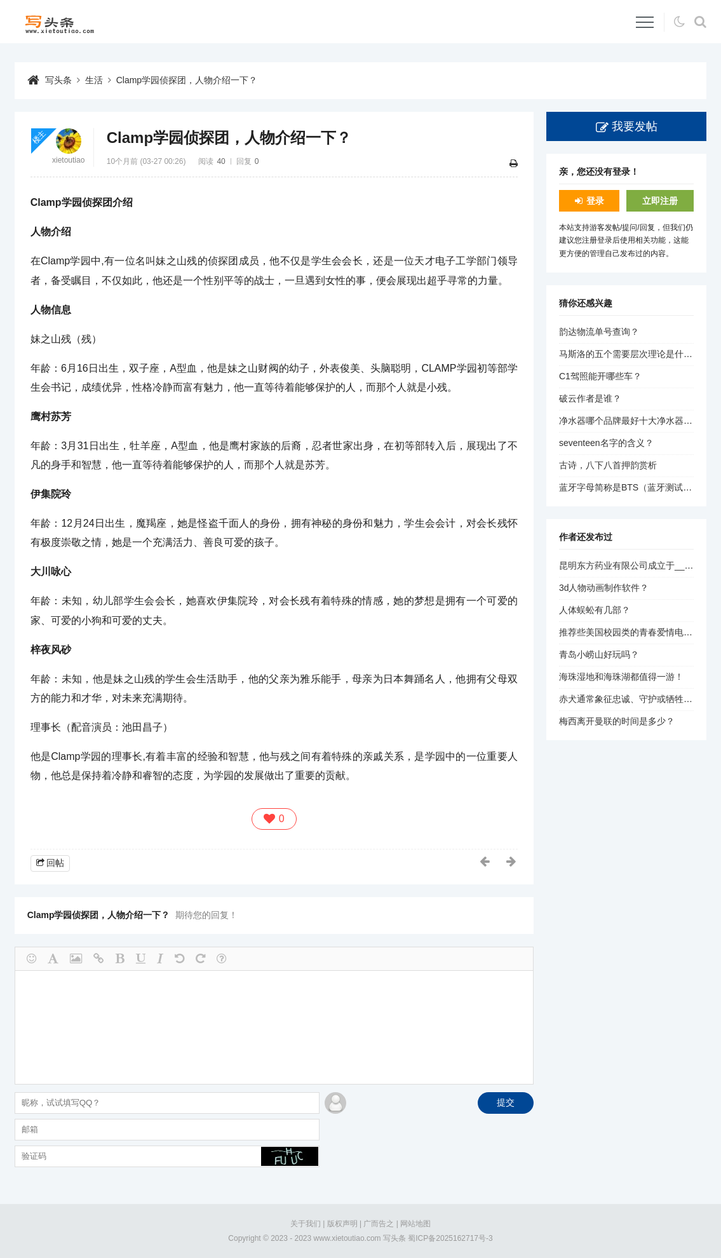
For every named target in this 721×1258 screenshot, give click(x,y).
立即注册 (660, 201)
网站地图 (415, 1223)
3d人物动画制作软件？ (604, 588)
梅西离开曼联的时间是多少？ (617, 721)
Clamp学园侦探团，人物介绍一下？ (186, 80)
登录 (595, 201)
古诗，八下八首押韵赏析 (608, 465)
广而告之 (378, 1223)
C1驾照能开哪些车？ (600, 376)
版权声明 (342, 1223)
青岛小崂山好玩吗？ (599, 654)
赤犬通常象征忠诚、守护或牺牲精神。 (634, 699)
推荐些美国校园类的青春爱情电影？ (630, 632)
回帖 (55, 863)
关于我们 (305, 1223)
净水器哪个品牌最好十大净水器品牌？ (634, 421)
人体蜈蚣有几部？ (594, 610)
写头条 (58, 80)
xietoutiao (68, 160)
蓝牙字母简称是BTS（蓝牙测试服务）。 (638, 487)
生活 (94, 80)
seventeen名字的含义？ (606, 443)
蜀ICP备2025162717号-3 (450, 1238)
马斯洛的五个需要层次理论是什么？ (630, 354)
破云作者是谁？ (590, 398)
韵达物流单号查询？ (599, 332)
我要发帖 (634, 126)
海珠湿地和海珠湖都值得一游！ (621, 677)
